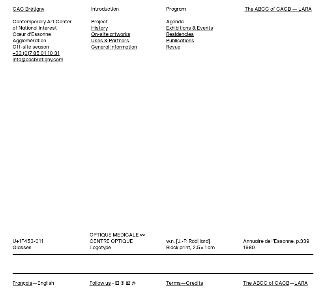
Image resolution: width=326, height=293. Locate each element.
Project (99, 22)
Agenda (175, 22)
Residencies (180, 34)
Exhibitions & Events (189, 28)
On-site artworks (110, 34)
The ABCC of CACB (266, 283)
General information (114, 47)
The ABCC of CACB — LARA (278, 9)
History (99, 28)
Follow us (100, 283)
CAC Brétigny (28, 9)
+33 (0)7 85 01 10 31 (36, 53)
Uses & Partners (110, 41)
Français (22, 283)
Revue (173, 47)
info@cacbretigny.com (38, 60)
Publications (180, 41)
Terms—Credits (184, 283)
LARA (301, 283)
